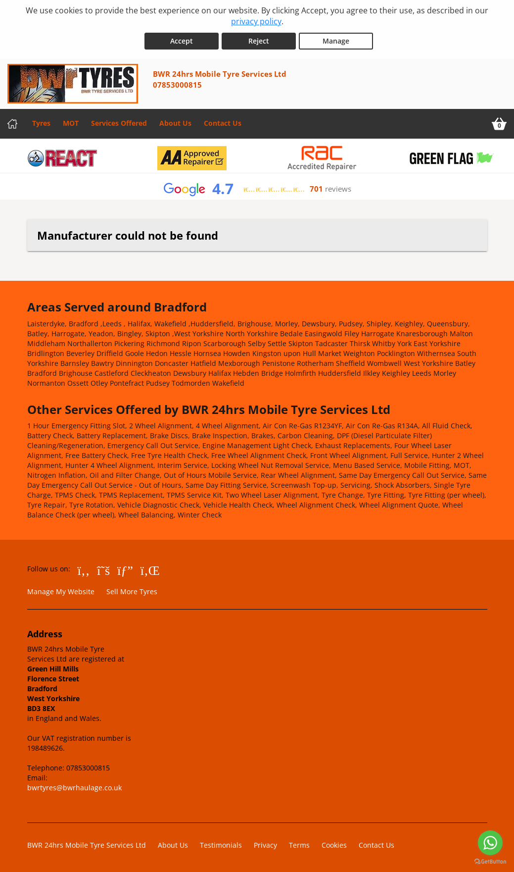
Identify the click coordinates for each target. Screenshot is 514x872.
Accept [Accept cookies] (181, 40)
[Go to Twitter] (103, 569)
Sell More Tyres (131, 591)
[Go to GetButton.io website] (490, 862)
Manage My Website (60, 591)
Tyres (41, 122)
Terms (299, 844)
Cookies (334, 844)
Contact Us (222, 122)
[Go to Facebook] (84, 569)
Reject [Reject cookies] (258, 40)
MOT (71, 122)
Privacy (265, 844)
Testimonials (221, 844)
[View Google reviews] (257, 188)
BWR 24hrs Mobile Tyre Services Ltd (86, 844)
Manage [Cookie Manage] (336, 40)
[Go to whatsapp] (490, 842)
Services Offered (119, 122)
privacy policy (256, 21)
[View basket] (499, 123)
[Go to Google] (125, 569)
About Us (175, 122)
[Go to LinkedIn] (150, 569)
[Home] (12, 123)
